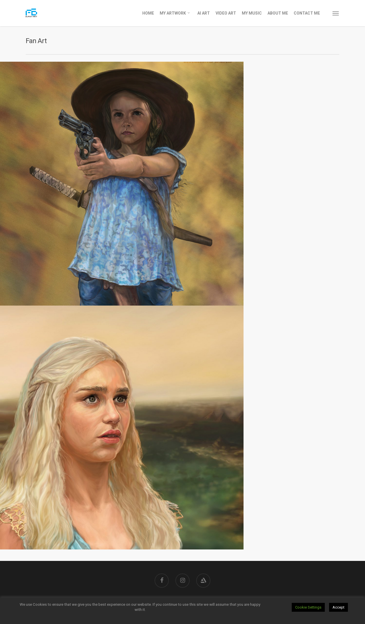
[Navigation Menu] (335, 13)
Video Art (226, 13)
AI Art (203, 13)
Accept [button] (338, 607)
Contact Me (307, 13)
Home (148, 13)
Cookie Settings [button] (308, 607)
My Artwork (175, 12)
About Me (277, 13)
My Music (252, 13)
